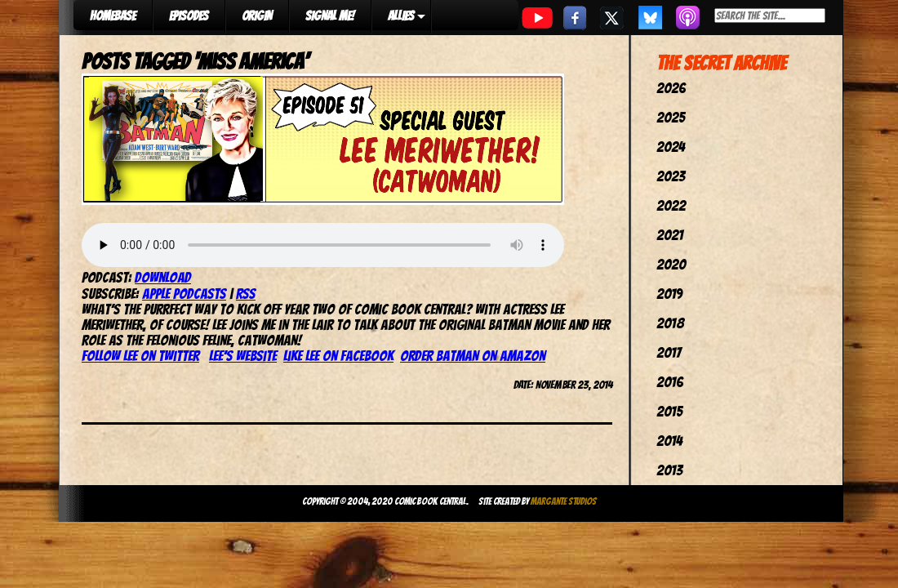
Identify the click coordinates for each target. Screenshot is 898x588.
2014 (669, 440)
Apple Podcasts (184, 293)
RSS (246, 293)
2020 (671, 264)
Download (163, 277)
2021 (669, 235)
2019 (669, 293)
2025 (670, 117)
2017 (668, 352)
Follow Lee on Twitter (140, 355)
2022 (671, 205)
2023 (670, 176)
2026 (671, 88)
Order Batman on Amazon (472, 355)
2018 (670, 323)
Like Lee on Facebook (338, 355)
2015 (669, 411)
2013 (669, 470)
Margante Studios (564, 501)
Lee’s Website (243, 355)
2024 (670, 146)
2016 (669, 382)
